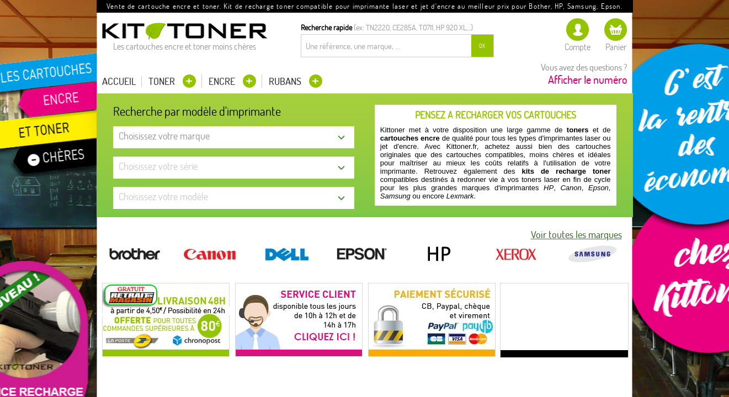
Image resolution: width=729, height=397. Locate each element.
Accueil (119, 81)
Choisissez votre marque (164, 136)
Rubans (286, 81)
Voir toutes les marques (576, 234)
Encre (223, 81)
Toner (162, 81)
